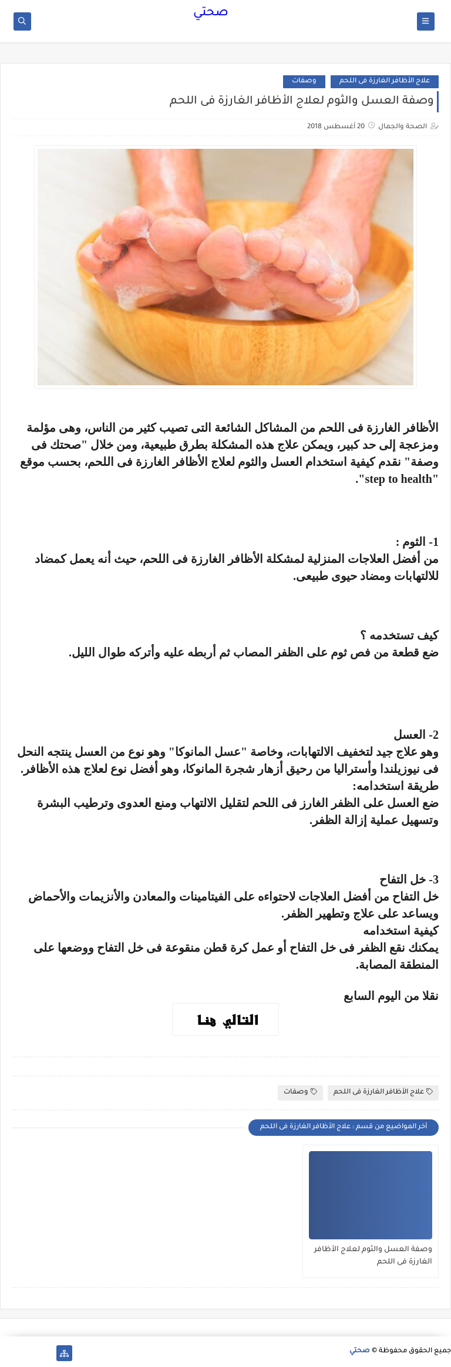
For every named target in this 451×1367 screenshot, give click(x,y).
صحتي (210, 13)
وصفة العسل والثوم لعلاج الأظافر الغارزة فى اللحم (373, 1256)
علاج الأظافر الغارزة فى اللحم (384, 81)
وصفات (304, 81)
